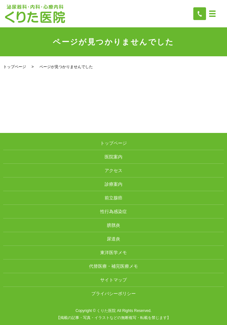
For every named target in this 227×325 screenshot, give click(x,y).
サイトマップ (113, 279)
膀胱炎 (113, 225)
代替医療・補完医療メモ (113, 266)
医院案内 (113, 156)
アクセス (113, 170)
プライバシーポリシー (113, 293)
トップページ (14, 67)
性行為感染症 (113, 211)
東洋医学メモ (113, 252)
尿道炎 (113, 238)
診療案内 (113, 184)
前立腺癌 (113, 197)
